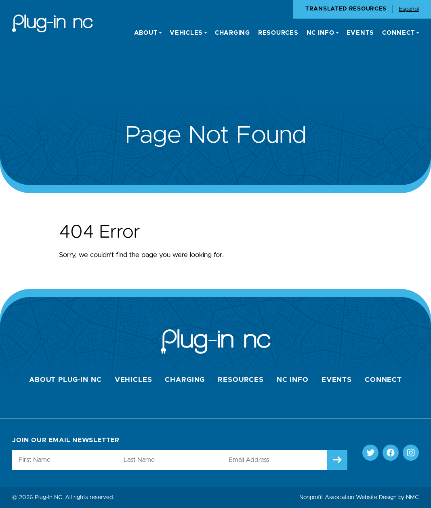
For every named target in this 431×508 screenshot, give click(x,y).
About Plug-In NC (65, 379)
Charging (185, 379)
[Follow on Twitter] (370, 453)
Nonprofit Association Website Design (348, 497)
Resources (241, 379)
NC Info (293, 379)
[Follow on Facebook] (391, 453)
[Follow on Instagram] (411, 453)
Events (337, 379)
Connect (383, 379)
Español (409, 9)
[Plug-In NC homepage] (52, 23)
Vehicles (133, 379)
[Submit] (337, 460)
